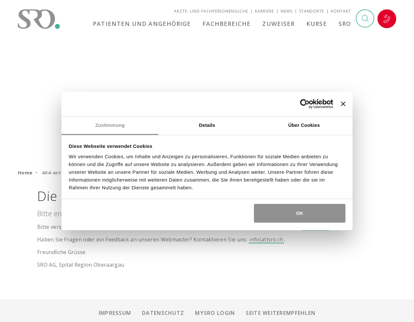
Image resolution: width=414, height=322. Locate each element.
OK (299, 213)
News (286, 11)
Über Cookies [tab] (304, 125)
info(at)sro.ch (266, 239)
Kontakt (341, 11)
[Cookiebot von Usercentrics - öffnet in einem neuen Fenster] (305, 104)
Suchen (364, 19)
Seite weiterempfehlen (280, 312)
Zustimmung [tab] (110, 125)
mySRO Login (215, 312)
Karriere (264, 11)
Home (25, 172)
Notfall (386, 19)
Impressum (115, 312)
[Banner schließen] (343, 104)
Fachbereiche (228, 24)
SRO (345, 24)
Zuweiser (279, 24)
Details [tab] (207, 125)
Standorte (311, 11)
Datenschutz (163, 312)
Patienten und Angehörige (144, 24)
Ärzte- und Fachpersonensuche (211, 11)
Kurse (317, 24)
